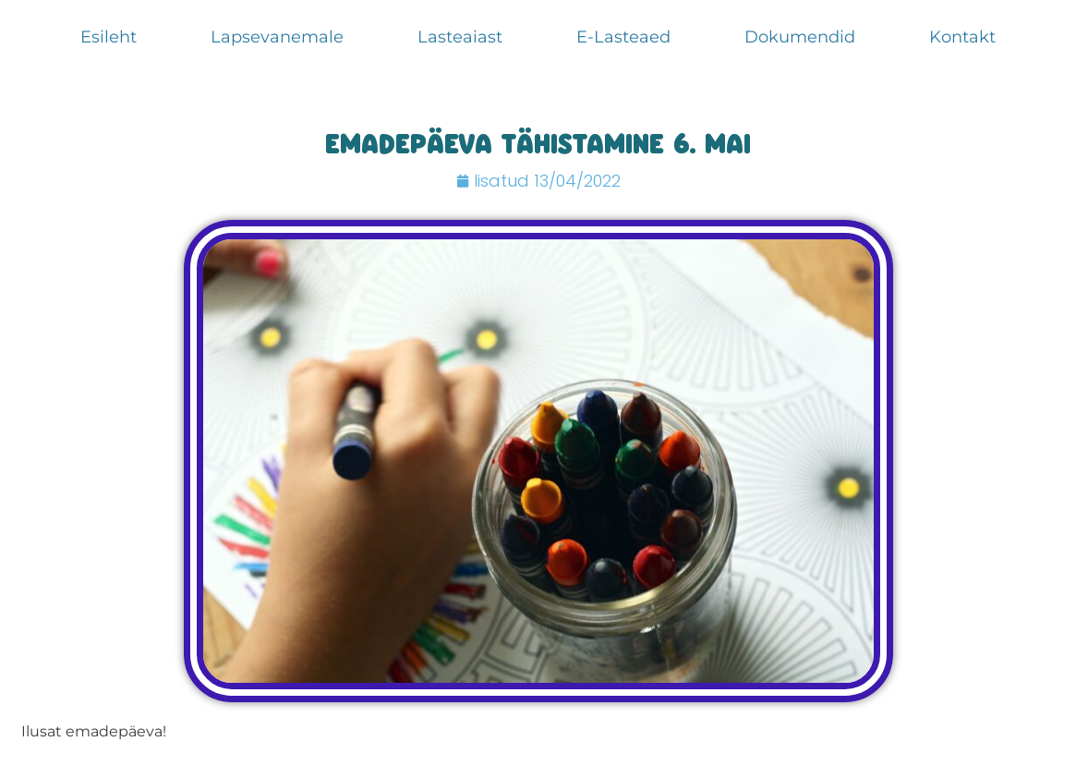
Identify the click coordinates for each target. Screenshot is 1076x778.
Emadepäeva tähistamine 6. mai (538, 147)
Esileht (108, 37)
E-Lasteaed (623, 37)
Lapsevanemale (277, 37)
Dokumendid (799, 37)
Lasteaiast (459, 37)
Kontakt (962, 37)
